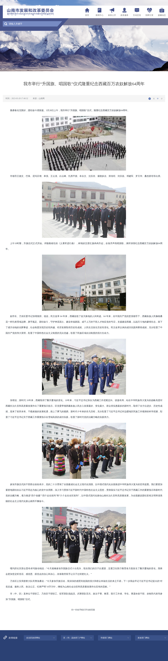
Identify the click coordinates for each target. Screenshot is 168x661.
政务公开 (112, 15)
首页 (87, 15)
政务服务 (124, 15)
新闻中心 (99, 15)
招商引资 (149, 15)
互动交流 (137, 15)
